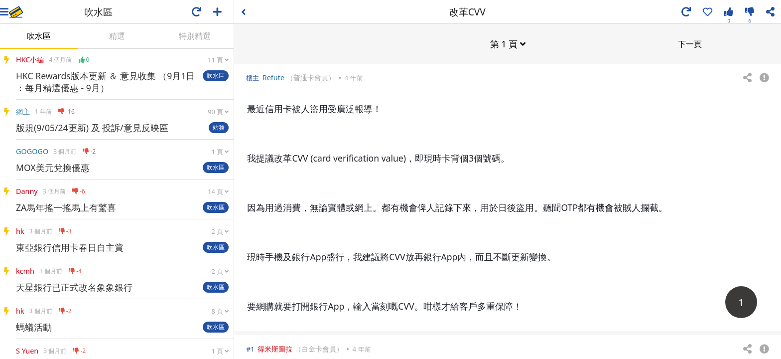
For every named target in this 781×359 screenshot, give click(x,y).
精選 (117, 35)
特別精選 (195, 35)
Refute (273, 77)
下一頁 (690, 43)
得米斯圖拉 (275, 348)
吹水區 (39, 35)
